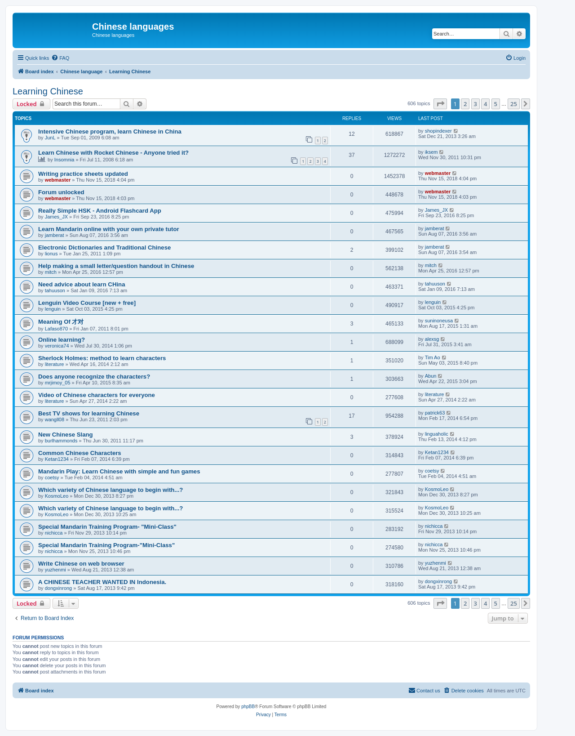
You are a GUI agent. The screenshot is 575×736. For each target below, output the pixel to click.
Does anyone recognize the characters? (94, 376)
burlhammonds (61, 440)
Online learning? (61, 339)
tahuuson (55, 290)
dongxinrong (58, 588)
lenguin (53, 309)
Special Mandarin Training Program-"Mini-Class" (106, 545)
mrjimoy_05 (58, 382)
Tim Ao (432, 357)
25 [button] (513, 104)
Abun (431, 376)
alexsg (432, 339)
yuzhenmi (55, 569)
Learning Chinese (48, 91)
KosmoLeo (57, 496)
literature (54, 364)
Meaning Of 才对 (61, 321)
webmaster (58, 180)
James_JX (56, 216)
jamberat (54, 235)
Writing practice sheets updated (83, 173)
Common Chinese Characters (79, 453)
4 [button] (485, 104)
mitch (51, 272)
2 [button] (465, 104)
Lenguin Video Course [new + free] (87, 302)
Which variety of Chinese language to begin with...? (110, 489)
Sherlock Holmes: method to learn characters (102, 358)
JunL (50, 137)
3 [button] (475, 104)
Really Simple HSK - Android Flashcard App (99, 210)
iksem (431, 152)
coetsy (52, 477)
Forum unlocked (61, 192)
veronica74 (57, 345)
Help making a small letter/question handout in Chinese (116, 266)
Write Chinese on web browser (81, 563)
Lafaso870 (56, 328)
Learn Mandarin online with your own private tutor (108, 229)
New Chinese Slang (65, 434)
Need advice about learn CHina (81, 284)
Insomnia (64, 159)
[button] (440, 103)
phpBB (248, 706)
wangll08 (54, 419)
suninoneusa (439, 320)
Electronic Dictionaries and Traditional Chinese (104, 247)
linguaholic (436, 434)
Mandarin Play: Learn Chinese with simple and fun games (119, 471)
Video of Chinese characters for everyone (96, 395)
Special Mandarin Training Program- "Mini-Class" (107, 526)
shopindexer (438, 131)
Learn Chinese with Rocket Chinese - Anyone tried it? (113, 152)
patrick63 (435, 412)
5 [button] (495, 104)
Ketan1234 (57, 459)
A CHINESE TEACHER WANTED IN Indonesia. (102, 582)
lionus (51, 253)
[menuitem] (60, 58)
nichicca (54, 532)
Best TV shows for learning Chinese (88, 413)
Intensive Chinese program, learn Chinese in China (109, 131)
